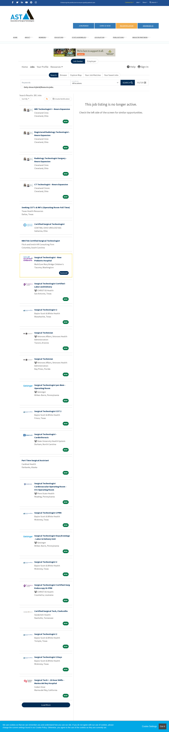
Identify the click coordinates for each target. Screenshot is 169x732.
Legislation (99, 37)
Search (153, 2)
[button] (141, 83)
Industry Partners (139, 37)
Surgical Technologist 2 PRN (48, 512)
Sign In (143, 66)
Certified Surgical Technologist (49, 224)
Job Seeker (78, 61)
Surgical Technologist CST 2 (47, 411)
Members (42, 37)
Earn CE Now (105, 26)
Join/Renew (83, 26)
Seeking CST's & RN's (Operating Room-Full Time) (46, 207)
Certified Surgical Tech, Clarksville (51, 611)
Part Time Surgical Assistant (35, 460)
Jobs (137, 2)
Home (15, 37)
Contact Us (128, 2)
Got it (162, 726)
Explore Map (76, 75)
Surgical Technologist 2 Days (48, 657)
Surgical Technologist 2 (45, 309)
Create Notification (61, 99)
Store (144, 2)
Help (131, 66)
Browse (63, 75)
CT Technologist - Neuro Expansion (51, 184)
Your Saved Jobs (111, 75)
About (27, 37)
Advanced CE (148, 26)
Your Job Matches (93, 75)
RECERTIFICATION (126, 26)
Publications (118, 37)
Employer (91, 61)
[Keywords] (46, 83)
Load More (46, 705)
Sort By (25, 99)
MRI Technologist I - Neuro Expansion (52, 109)
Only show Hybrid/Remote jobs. (39, 87)
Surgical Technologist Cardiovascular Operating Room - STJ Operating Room (50, 486)
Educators (58, 37)
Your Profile (42, 66)
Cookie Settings (149, 726)
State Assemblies (79, 37)
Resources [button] (55, 66)
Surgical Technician (43, 332)
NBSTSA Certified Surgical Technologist (41, 240)
